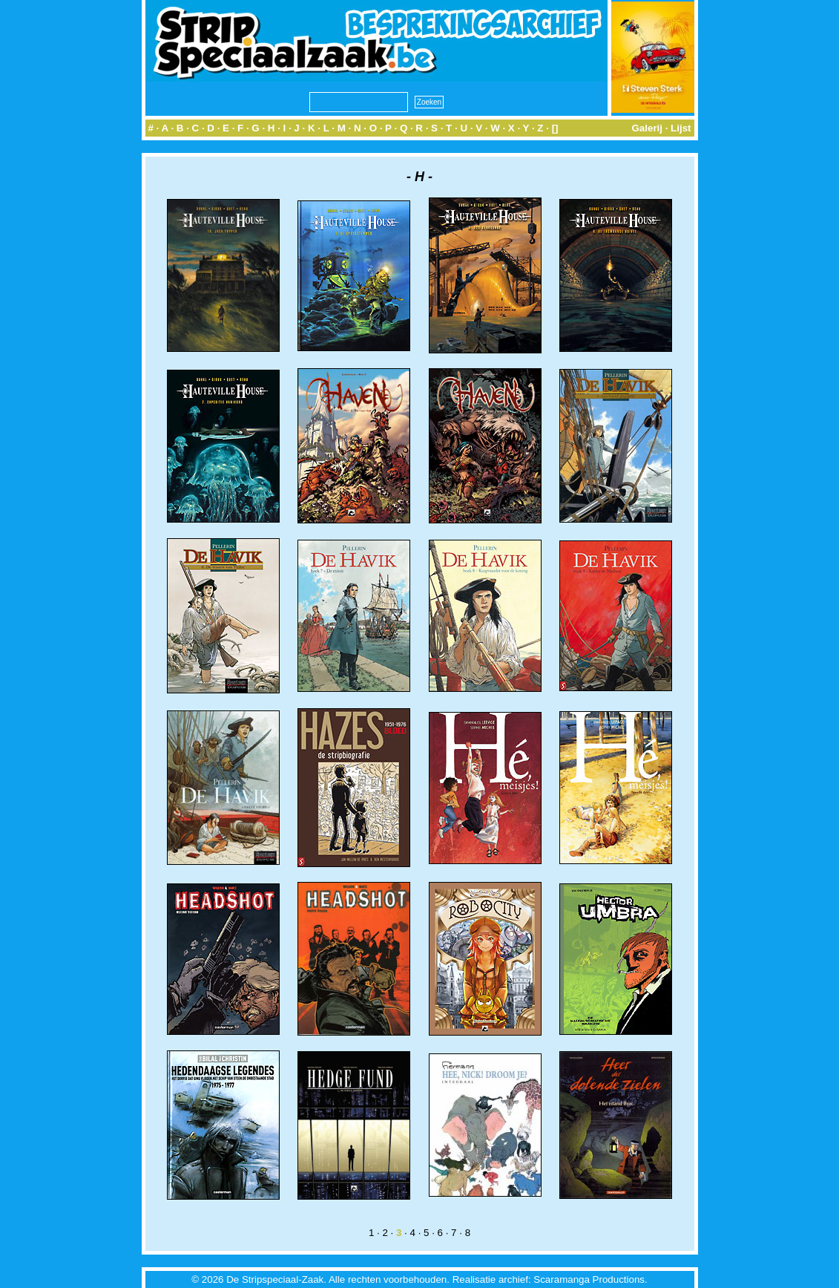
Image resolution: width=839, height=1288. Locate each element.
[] (555, 128)
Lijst (681, 128)
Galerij (646, 128)
